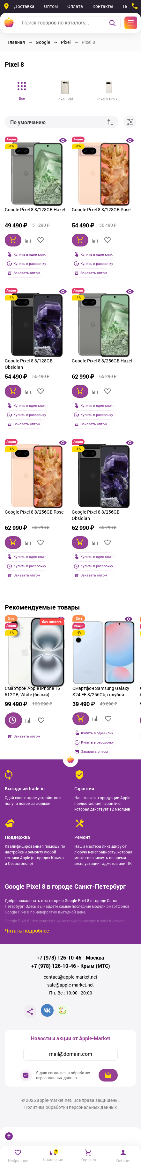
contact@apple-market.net (70, 977)
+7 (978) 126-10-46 (59, 957)
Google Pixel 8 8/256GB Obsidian (96, 515)
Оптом (51, 6)
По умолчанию (28, 122)
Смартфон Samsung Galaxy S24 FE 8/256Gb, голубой (100, 691)
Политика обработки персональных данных (70, 1107)
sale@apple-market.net (70, 985)
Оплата (75, 6)
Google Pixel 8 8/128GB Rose (101, 209)
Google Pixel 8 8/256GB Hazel (102, 361)
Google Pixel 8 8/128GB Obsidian (29, 364)
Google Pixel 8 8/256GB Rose (34, 512)
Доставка (24, 6)
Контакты (103, 6)
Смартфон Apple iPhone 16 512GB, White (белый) (32, 691)
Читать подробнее (27, 930)
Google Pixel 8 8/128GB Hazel (35, 209)
